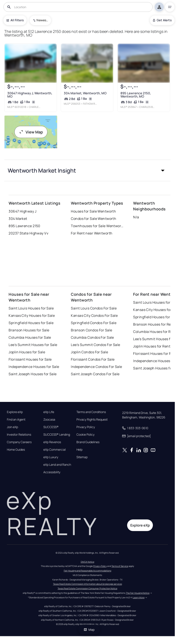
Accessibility (51, 472)
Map (89, 630)
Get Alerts (162, 20)
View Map (31, 132)
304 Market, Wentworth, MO (85, 93)
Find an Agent (16, 419)
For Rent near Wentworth (91, 233)
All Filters (15, 20)
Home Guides (16, 449)
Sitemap (82, 457)
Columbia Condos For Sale (92, 337)
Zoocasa (49, 419)
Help (79, 449)
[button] (87, 170)
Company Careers (19, 442)
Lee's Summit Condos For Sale (95, 344)
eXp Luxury (50, 457)
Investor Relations (19, 434)
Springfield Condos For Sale (93, 322)
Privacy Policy (85, 427)
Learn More (139, 597)
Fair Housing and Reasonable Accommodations (87, 570)
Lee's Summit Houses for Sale (33, 344)
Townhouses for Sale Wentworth (98, 226)
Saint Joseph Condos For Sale (95, 374)
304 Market (18, 218)
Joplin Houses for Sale (27, 352)
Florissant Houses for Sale (30, 359)
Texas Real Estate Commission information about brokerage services (87, 583)
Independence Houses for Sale (34, 366)
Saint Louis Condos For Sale (94, 308)
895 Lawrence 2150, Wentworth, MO (135, 94)
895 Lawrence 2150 (24, 226)
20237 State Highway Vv (28, 233)
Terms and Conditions (91, 411)
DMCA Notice (87, 561)
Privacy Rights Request (92, 419)
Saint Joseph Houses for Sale (32, 374)
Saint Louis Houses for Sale (31, 308)
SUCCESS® (51, 427)
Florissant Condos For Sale (92, 359)
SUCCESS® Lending (56, 434)
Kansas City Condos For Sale (94, 315)
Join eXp (12, 427)
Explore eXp (15, 411)
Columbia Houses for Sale (30, 337)
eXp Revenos (52, 442)
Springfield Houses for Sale (31, 322)
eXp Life (48, 411)
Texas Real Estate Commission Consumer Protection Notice (87, 588)
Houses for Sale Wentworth (93, 211)
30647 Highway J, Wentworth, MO (29, 94)
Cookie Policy (85, 434)
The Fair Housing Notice (137, 592)
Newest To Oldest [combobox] (42, 20)
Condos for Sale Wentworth (93, 218)
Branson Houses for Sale (29, 330)
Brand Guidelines (87, 442)
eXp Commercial (54, 449)
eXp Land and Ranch (57, 464)
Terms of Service (119, 566)
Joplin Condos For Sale (89, 352)
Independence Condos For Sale (96, 366)
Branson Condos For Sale (91, 330)
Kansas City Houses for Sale (32, 315)
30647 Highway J (22, 211)
